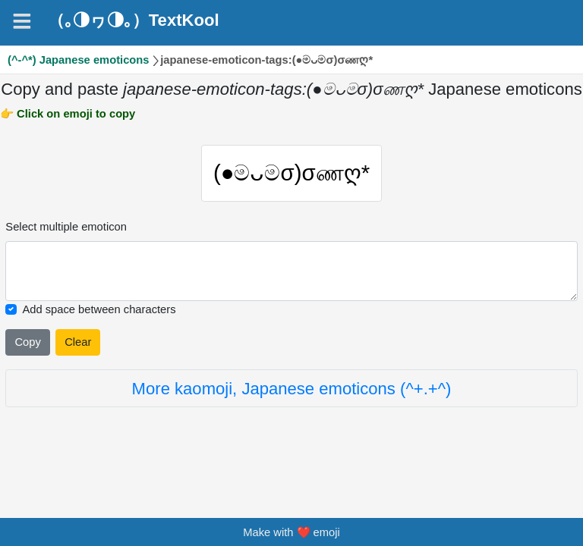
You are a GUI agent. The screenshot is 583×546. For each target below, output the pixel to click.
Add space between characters (98, 309)
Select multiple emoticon (66, 227)
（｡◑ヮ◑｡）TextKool (133, 20)
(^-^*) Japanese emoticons (79, 60)
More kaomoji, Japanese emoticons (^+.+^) (292, 388)
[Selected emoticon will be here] (291, 271)
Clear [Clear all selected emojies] (78, 342)
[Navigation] (22, 21)
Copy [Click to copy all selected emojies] (27, 342)
